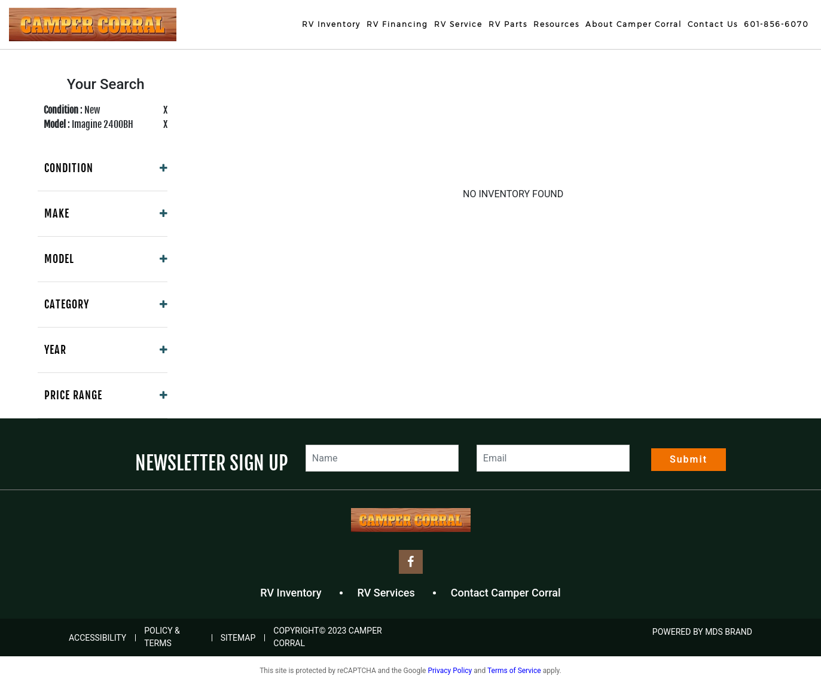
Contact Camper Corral (506, 592)
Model (59, 258)
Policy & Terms (162, 637)
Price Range (73, 395)
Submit (688, 459)
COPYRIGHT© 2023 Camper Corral (327, 637)
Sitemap (238, 638)
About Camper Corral (633, 24)
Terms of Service (514, 670)
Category (66, 304)
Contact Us (713, 24)
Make (56, 213)
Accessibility (97, 638)
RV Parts (508, 24)
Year (55, 349)
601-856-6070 (776, 24)
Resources (556, 24)
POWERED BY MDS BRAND (702, 632)
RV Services (386, 592)
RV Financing (397, 24)
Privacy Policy (450, 670)
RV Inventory (331, 24)
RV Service (458, 24)
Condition (68, 168)
